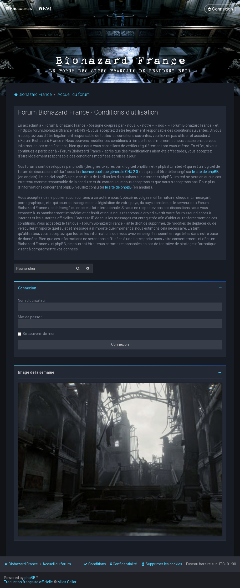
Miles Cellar (67, 582)
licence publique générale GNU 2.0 (110, 172)
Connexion (27, 288)
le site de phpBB (205, 172)
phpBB (29, 578)
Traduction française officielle (28, 582)
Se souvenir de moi (38, 334)
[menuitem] (45, 8)
